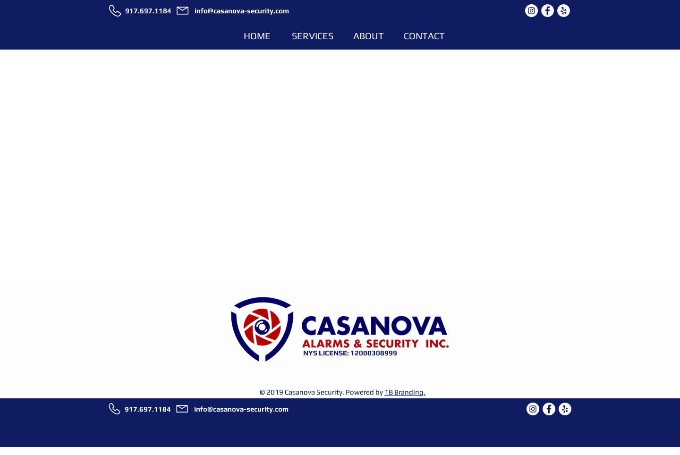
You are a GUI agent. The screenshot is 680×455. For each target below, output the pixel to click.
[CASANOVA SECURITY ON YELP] (563, 10)
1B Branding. (404, 392)
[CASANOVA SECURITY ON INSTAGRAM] (531, 10)
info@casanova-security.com (241, 409)
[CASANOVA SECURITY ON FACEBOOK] (547, 10)
